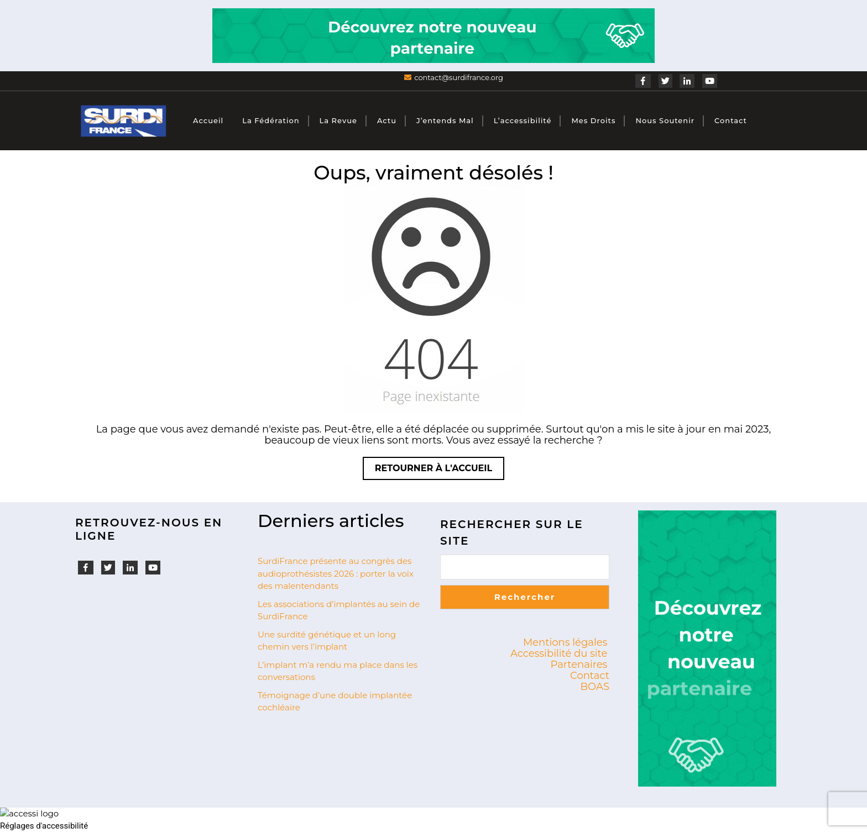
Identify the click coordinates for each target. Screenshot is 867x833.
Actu (386, 120)
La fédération (270, 120)
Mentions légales (565, 642)
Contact (730, 120)
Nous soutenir (664, 120)
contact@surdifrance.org (458, 77)
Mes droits (593, 120)
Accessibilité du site (559, 653)
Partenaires (579, 664)
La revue (338, 120)
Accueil (208, 120)
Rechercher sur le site (511, 532)
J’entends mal (445, 120)
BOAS (595, 687)
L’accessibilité (523, 120)
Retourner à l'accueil (439, 470)
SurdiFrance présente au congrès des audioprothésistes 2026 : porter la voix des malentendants (336, 573)
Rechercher (525, 597)
